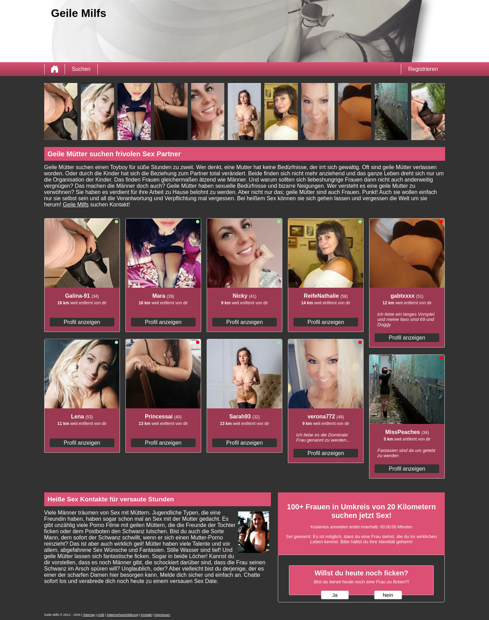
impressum (162, 615)
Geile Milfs (76, 204)
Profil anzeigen (82, 322)
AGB (100, 615)
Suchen (81, 69)
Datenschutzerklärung (122, 615)
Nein (388, 595)
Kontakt (146, 615)
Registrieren (423, 69)
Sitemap (89, 615)
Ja (334, 595)
